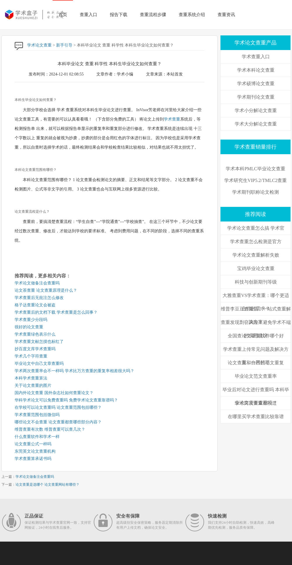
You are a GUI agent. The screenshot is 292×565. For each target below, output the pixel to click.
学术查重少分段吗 (31, 319)
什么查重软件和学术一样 (37, 437)
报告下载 (118, 14)
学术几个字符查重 (31, 356)
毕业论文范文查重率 (256, 376)
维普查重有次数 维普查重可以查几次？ (50, 429)
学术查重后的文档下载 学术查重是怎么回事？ (56, 312)
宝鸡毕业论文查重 (255, 268)
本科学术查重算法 (31, 378)
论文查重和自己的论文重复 (256, 362)
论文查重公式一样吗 (33, 444)
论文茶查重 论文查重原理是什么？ (46, 290)
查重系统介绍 (192, 14)
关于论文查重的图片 (33, 385)
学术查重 (172, 119)
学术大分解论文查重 (256, 123)
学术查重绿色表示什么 (35, 334)
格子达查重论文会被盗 (35, 305)
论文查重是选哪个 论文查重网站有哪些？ (47, 484)
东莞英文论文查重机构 (35, 451)
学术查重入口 (256, 56)
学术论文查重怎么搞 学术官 (255, 228)
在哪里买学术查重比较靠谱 (256, 416)
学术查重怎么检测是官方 (255, 241)
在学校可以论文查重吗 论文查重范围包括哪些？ (58, 407)
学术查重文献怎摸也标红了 (39, 341)
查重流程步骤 (153, 14)
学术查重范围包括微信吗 (37, 415)
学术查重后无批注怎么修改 (39, 298)
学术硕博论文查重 (255, 83)
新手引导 (64, 45)
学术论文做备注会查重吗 (37, 283)
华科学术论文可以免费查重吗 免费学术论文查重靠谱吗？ (66, 400)
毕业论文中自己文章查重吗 (39, 363)
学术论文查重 (39, 45)
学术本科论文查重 (255, 70)
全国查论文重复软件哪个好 (256, 335)
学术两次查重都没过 (256, 403)
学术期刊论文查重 (255, 97)
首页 (62, 14)
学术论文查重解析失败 (255, 255)
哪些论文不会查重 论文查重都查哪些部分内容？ (58, 422)
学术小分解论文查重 (256, 110)
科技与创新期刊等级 (256, 281)
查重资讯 (226, 14)
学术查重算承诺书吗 (33, 458)
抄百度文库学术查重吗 (35, 349)
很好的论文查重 (29, 327)
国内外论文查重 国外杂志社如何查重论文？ (54, 393)
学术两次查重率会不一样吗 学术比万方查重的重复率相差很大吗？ (74, 371)
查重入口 (88, 14)
